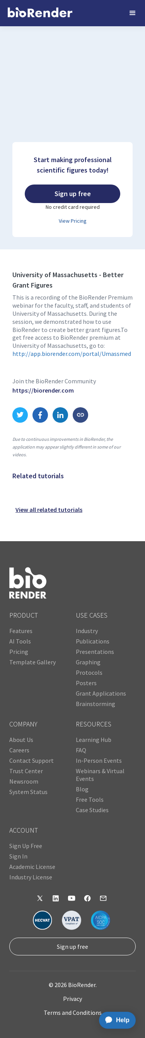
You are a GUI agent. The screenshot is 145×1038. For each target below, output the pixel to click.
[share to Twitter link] (20, 415)
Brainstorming (95, 704)
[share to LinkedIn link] (60, 415)
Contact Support (31, 760)
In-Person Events (99, 760)
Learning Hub (93, 739)
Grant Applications (101, 693)
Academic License (32, 866)
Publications (92, 641)
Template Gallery (32, 662)
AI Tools (20, 641)
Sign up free (72, 946)
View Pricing (73, 220)
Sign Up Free (25, 846)
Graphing (88, 662)
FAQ (81, 750)
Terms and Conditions (73, 1012)
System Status (28, 792)
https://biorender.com (43, 390)
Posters (86, 683)
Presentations (95, 651)
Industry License (30, 877)
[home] (40, 13)
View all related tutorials (48, 509)
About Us (21, 739)
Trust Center (26, 771)
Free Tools (90, 799)
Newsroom (23, 781)
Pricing (18, 651)
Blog (82, 789)
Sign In (18, 856)
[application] (115, 1020)
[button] (132, 13)
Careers (19, 750)
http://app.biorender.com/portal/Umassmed (71, 353)
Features (20, 631)
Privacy (72, 998)
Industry (87, 631)
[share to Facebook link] (40, 415)
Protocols (89, 672)
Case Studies (92, 810)
